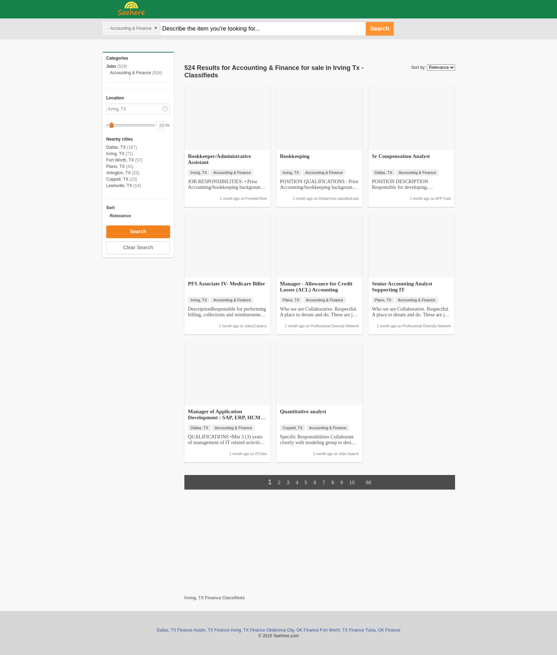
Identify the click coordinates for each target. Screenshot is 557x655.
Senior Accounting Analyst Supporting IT (402, 287)
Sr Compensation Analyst (401, 156)
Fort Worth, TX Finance (342, 630)
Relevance (120, 215)
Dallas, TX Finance (175, 630)
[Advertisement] (319, 545)
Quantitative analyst (303, 411)
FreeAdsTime (256, 199)
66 (369, 482)
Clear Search (138, 247)
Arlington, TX (118, 172)
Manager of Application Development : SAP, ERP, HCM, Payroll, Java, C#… (225, 417)
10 (352, 482)
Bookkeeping (294, 156)
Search (379, 29)
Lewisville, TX (119, 185)
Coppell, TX (117, 179)
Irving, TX (115, 153)
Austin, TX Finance (211, 630)
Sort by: (418, 67)
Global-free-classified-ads (339, 199)
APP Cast (443, 199)
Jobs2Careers (256, 326)
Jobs (111, 66)
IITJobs (261, 454)
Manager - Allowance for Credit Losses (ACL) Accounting (316, 287)
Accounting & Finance (130, 72)
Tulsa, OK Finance (382, 630)
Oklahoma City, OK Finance (292, 630)
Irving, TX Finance (248, 630)
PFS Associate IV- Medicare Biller (226, 283)
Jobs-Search (349, 454)
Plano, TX (115, 166)
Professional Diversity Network (334, 326)
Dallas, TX (116, 147)
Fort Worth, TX (120, 160)
